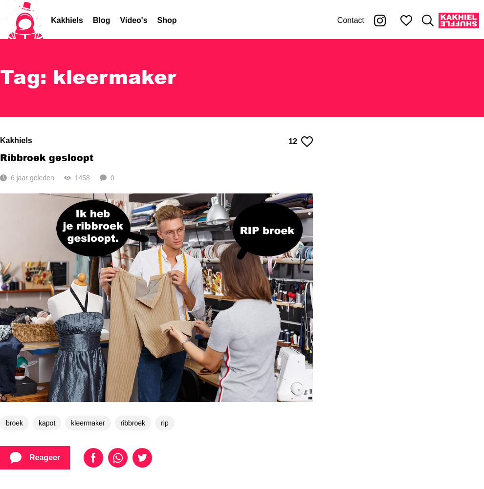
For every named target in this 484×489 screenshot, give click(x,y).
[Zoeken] (428, 20)
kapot (47, 423)
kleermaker (88, 423)
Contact (350, 20)
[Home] (25, 20)
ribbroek (133, 423)
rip (165, 423)
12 (300, 141)
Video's (134, 20)
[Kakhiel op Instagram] (380, 20)
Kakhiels (67, 20)
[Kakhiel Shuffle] (459, 20)
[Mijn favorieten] (406, 20)
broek (14, 423)
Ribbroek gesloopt (46, 157)
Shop (167, 20)
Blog (101, 20)
